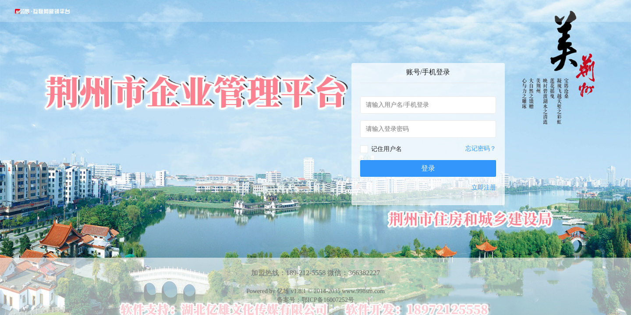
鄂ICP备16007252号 (327, 300)
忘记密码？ (480, 148)
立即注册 (483, 187)
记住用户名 (386, 149)
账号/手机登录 (428, 72)
